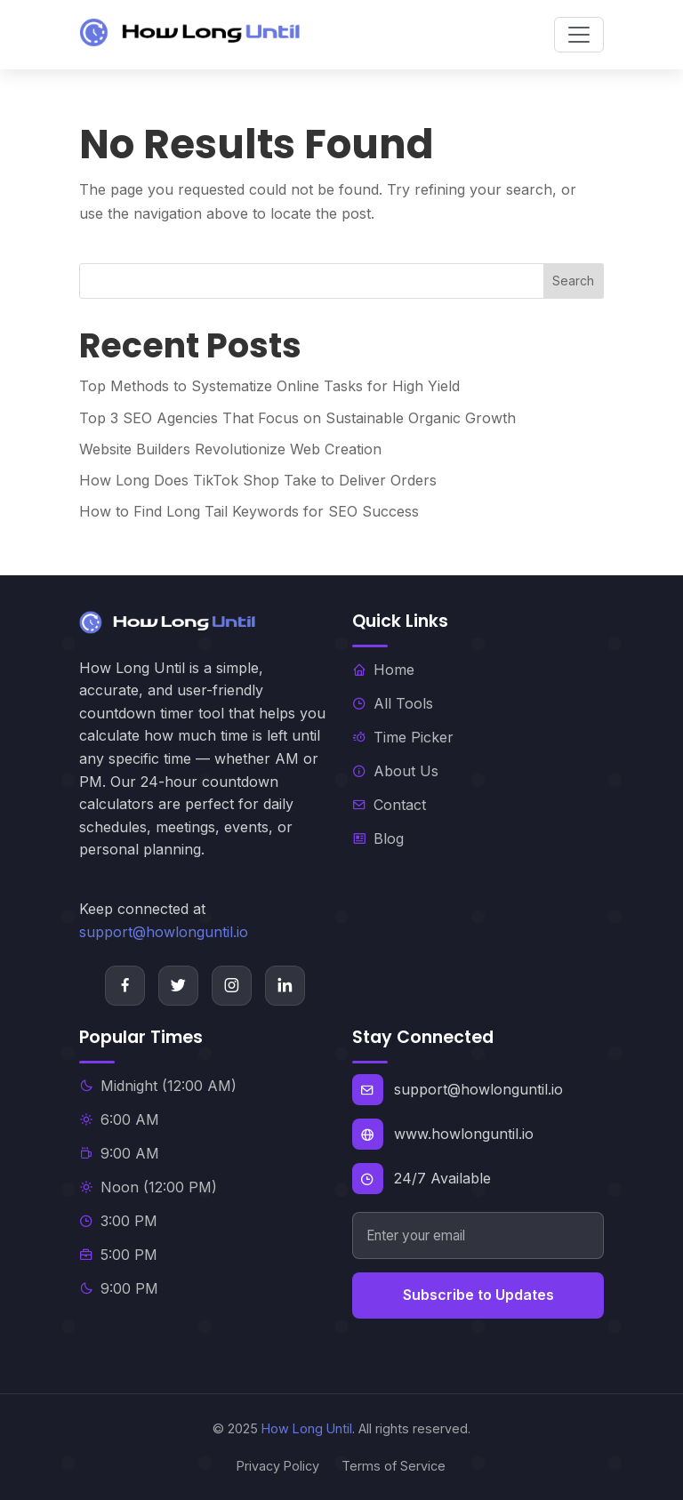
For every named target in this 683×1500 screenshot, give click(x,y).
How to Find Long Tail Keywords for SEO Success (249, 511)
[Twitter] (178, 986)
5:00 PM (118, 1254)
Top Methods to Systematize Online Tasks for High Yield (269, 386)
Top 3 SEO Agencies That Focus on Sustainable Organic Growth (297, 418)
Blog (378, 838)
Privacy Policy (278, 1465)
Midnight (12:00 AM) (158, 1086)
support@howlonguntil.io (163, 932)
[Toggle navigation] (579, 34)
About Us (395, 771)
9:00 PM (118, 1288)
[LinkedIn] (285, 986)
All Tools (392, 703)
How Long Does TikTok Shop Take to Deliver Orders (258, 480)
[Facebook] (125, 986)
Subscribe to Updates (478, 1294)
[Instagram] (232, 986)
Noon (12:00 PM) (148, 1187)
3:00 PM (118, 1221)
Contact (389, 805)
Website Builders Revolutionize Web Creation (230, 449)
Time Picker (403, 737)
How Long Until (306, 1428)
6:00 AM (119, 1119)
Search (573, 280)
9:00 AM (119, 1153)
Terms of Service (394, 1465)
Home (383, 669)
